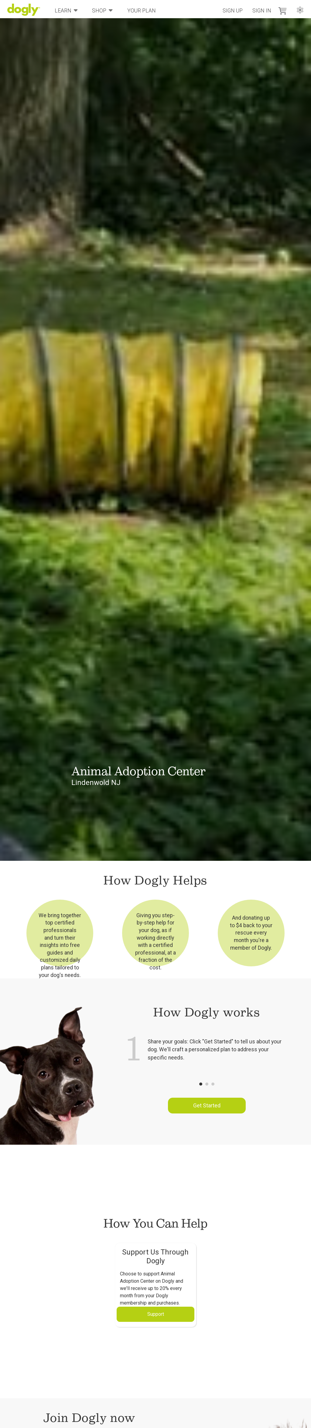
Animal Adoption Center (138, 771)
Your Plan (141, 11)
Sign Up (233, 11)
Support (155, 1314)
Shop (102, 10)
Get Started (206, 1106)
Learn (66, 10)
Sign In (261, 11)
